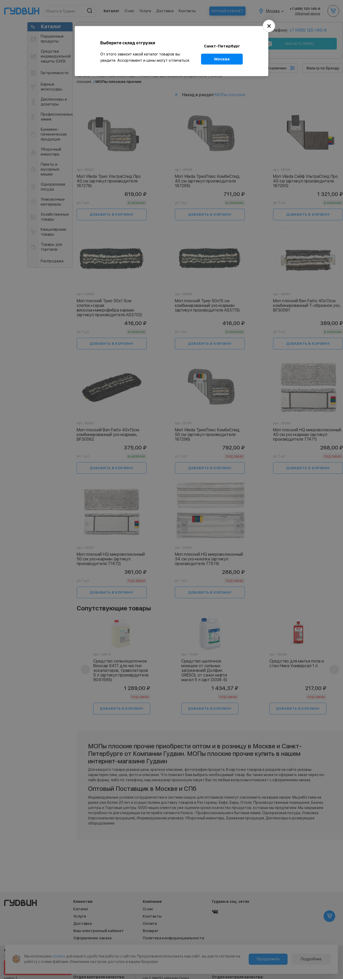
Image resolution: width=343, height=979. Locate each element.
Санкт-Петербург (222, 46)
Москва (222, 59)
